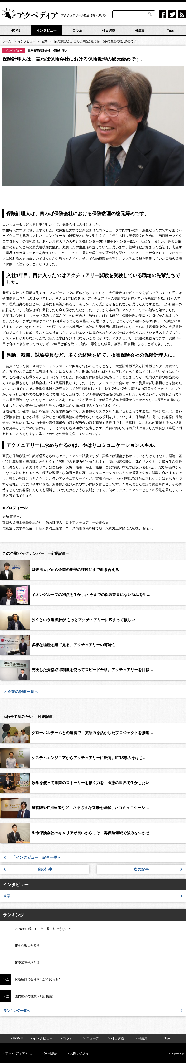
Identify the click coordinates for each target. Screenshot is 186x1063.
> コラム (66, 1038)
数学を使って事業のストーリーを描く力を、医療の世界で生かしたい (90, 783)
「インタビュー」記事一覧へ (38, 857)
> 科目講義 (116, 1038)
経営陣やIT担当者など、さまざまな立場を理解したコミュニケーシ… (90, 808)
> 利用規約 (49, 1053)
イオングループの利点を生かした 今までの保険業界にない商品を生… (91, 595)
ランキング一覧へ (93, 1010)
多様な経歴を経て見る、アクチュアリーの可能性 (73, 645)
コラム (77, 30)
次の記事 (141, 869)
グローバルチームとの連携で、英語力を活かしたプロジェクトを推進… (92, 733)
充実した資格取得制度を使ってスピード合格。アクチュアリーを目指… (92, 670)
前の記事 (44, 869)
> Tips (166, 1038)
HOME (15, 30)
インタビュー (47, 30)
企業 (93, 896)
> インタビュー (41, 1038)
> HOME (16, 1038)
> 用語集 (141, 1038)
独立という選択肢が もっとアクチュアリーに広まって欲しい (83, 620)
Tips (170, 30)
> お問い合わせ (78, 1053)
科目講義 (108, 30)
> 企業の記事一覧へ (21, 692)
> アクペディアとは (17, 1053)
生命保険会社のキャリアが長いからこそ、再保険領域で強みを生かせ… (92, 833)
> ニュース (91, 1038)
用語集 (139, 30)
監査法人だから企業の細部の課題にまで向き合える (75, 570)
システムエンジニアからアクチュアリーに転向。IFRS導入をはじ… (89, 758)
